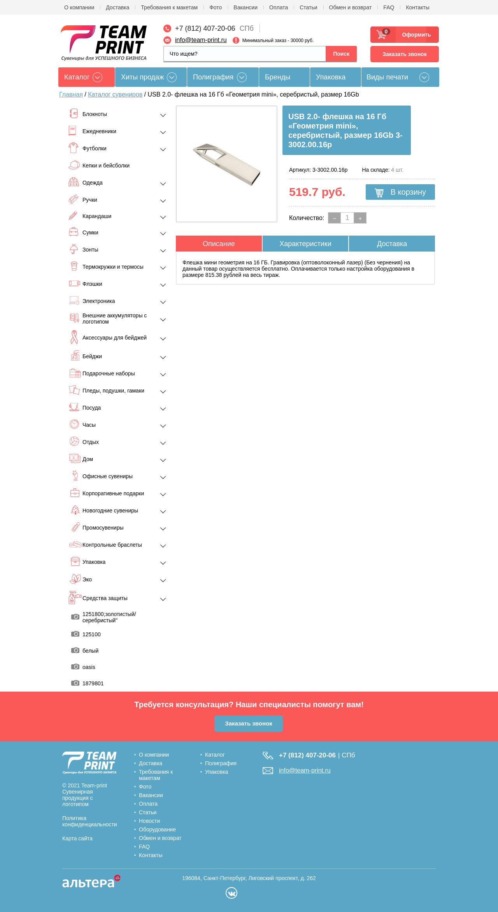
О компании (79, 7)
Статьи (308, 7)
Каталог (215, 755)
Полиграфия (213, 77)
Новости (149, 821)
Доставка (117, 7)
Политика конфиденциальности (89, 821)
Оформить (414, 35)
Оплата (278, 7)
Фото (215, 7)
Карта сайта (77, 838)
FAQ (388, 7)
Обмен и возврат (350, 7)
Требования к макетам (169, 7)
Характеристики (305, 244)
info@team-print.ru (201, 40)
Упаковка (330, 77)
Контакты (417, 7)
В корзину (400, 192)
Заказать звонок (404, 54)
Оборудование (157, 829)
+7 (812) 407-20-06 (205, 28)
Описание (219, 244)
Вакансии (245, 7)
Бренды (277, 77)
